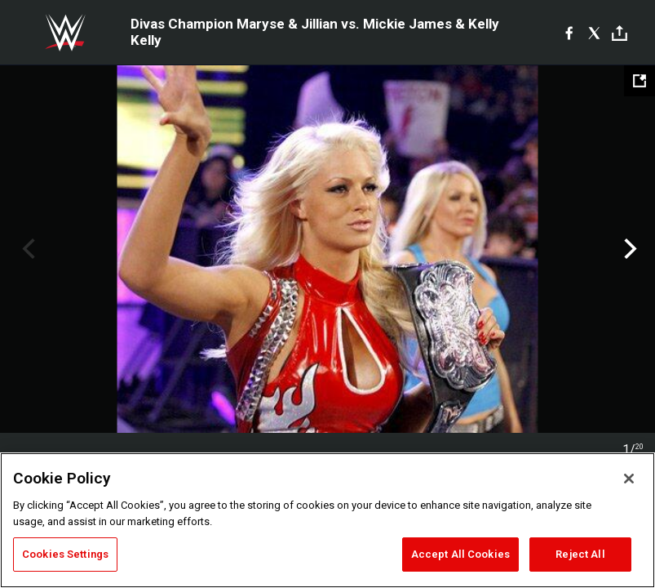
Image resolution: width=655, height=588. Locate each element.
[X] (594, 32)
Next (628, 249)
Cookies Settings (65, 554)
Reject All (579, 554)
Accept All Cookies (460, 554)
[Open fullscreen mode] (639, 80)
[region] (327, 520)
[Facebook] (569, 32)
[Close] (629, 479)
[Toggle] (619, 33)
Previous (26, 249)
